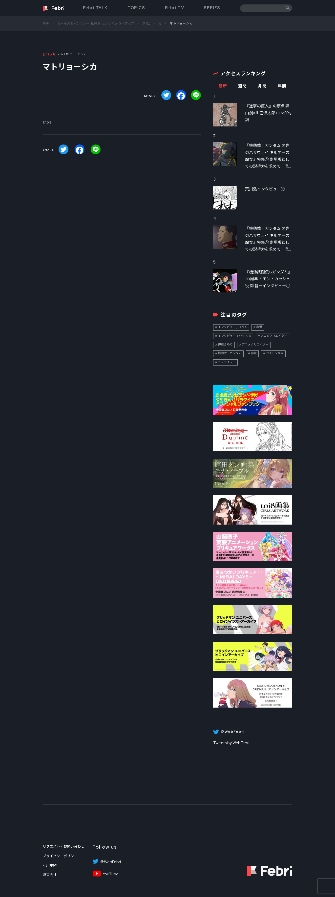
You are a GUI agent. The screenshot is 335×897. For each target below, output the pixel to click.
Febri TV (174, 7)
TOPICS (136, 7)
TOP (46, 23)
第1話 (146, 23)
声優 (259, 327)
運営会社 (50, 875)
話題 (254, 353)
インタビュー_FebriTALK (234, 336)
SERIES (212, 7)
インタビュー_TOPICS (232, 327)
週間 (242, 86)
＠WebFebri (110, 862)
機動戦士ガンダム (230, 353)
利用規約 (50, 865)
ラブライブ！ (227, 362)
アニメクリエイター (273, 336)
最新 (222, 86)
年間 (282, 86)
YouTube (111, 874)
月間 (262, 86)
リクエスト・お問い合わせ (63, 846)
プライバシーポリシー (60, 856)
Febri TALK (95, 7)
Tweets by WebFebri (231, 742)
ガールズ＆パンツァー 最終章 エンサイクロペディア (95, 23)
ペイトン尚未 (275, 353)
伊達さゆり (225, 345)
